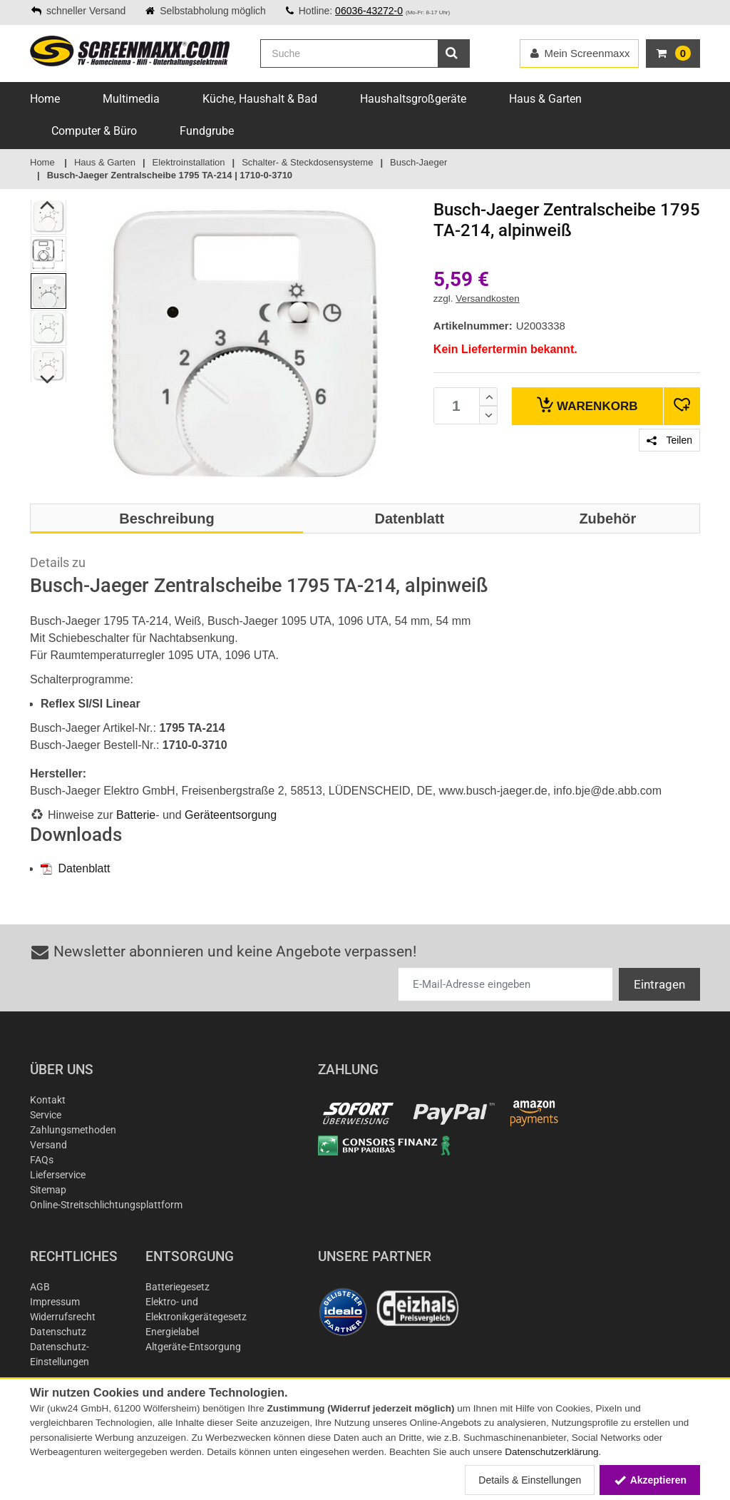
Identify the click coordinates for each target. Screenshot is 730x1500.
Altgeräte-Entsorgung (193, 1346)
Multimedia (131, 99)
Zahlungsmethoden (73, 1130)
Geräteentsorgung (231, 815)
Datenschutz (58, 1331)
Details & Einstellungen (529, 1480)
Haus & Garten (545, 99)
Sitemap (48, 1189)
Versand (48, 1144)
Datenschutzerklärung (551, 1452)
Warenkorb (587, 405)
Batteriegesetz (177, 1286)
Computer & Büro (94, 131)
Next (48, 380)
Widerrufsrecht (63, 1316)
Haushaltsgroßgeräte (413, 99)
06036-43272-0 (369, 10)
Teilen (669, 440)
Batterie (135, 815)
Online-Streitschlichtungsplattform (106, 1204)
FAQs (41, 1159)
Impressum (55, 1301)
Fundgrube (207, 131)
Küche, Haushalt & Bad (259, 99)
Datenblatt (75, 868)
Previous (48, 205)
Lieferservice (58, 1174)
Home (45, 99)
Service (45, 1115)
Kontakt (48, 1100)
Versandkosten (487, 298)
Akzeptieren (650, 1480)
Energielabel (172, 1331)
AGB (40, 1286)
